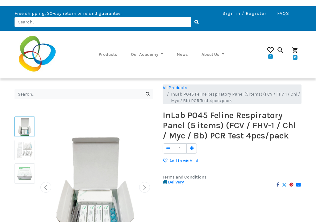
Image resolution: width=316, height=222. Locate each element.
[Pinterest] (291, 185)
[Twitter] (284, 185)
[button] (46, 187)
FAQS (283, 13)
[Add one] (191, 148)
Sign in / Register (244, 13)
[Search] (197, 22)
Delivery (176, 182)
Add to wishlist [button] (181, 160)
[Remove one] (168, 148)
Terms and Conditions (184, 177)
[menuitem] (108, 54)
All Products (175, 87)
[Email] (298, 185)
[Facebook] (277, 185)
